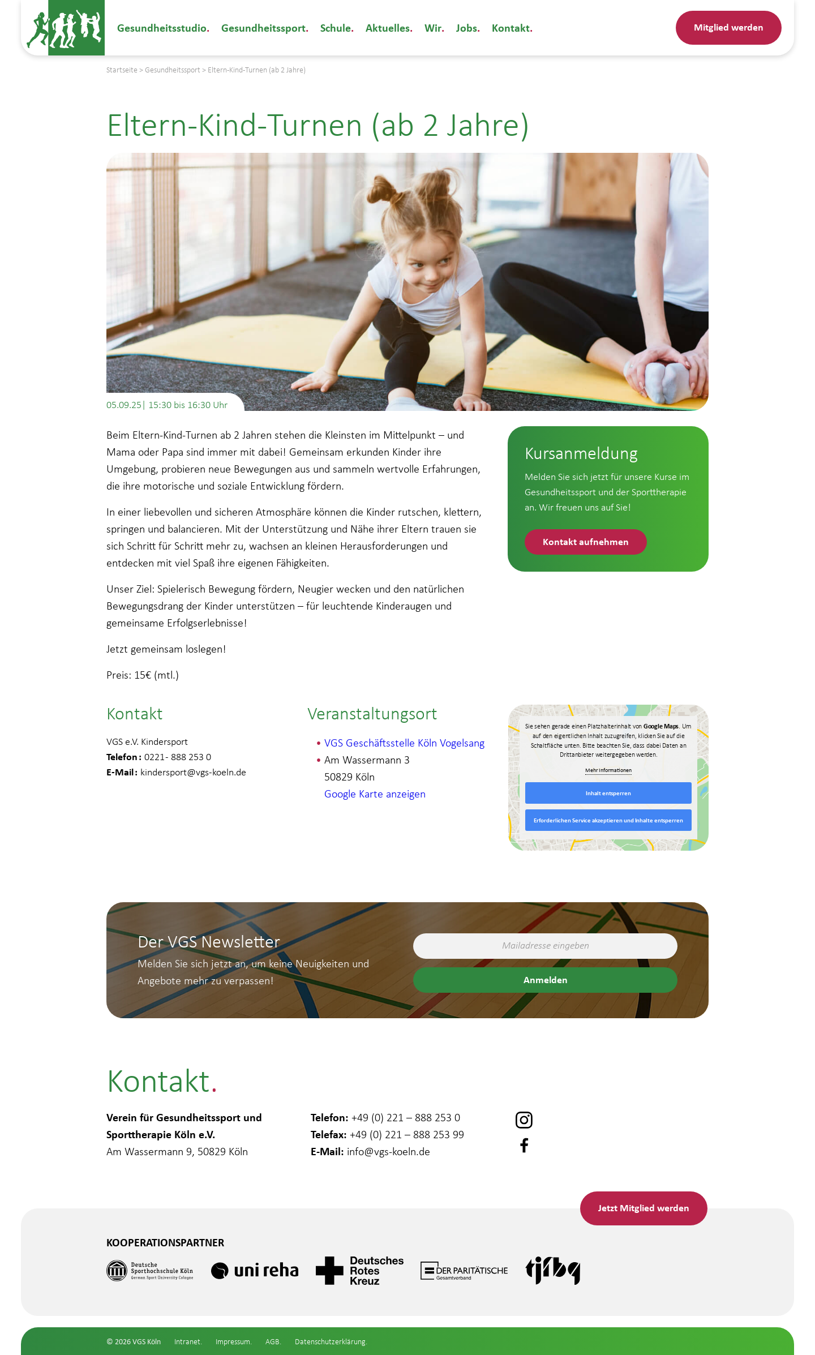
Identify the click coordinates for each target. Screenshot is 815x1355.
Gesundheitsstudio (162, 27)
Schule (335, 27)
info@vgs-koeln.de (388, 1151)
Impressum (233, 1342)
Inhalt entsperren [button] (608, 793)
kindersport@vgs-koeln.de (193, 772)
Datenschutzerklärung (330, 1342)
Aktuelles (388, 27)
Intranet (187, 1342)
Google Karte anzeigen (375, 793)
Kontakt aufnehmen (586, 541)
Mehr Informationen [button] (608, 770)
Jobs (465, 27)
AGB (272, 1342)
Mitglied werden (728, 26)
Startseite (122, 70)
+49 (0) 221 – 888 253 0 (405, 1117)
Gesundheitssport (263, 27)
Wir (432, 27)
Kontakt (510, 27)
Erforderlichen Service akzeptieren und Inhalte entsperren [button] (608, 820)
